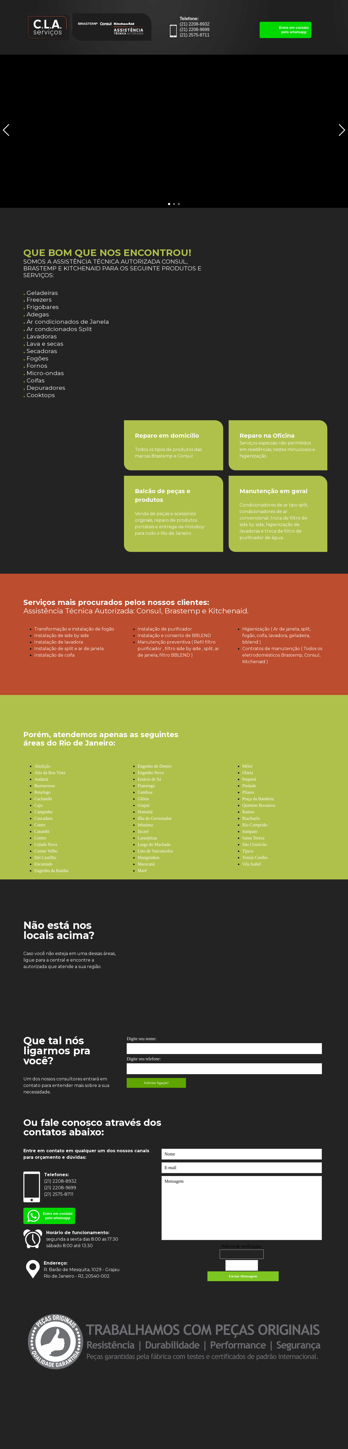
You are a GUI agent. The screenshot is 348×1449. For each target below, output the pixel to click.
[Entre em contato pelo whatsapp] (285, 30)
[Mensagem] (241, 1208)
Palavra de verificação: (242, 1246)
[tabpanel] (121, 259)
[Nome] (241, 1154)
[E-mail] (241, 1167)
